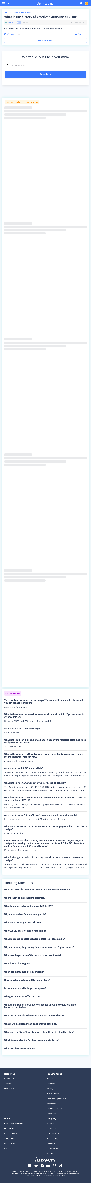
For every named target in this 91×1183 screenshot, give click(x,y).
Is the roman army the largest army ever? (25, 988)
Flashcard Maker (11, 1133)
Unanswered (9, 1089)
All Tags (7, 1084)
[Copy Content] (78, 34)
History (15, 12)
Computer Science (55, 1108)
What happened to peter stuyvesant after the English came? (34, 938)
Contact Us (51, 1128)
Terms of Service (54, 1133)
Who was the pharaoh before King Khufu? (25, 930)
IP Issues (50, 1153)
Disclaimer (51, 1143)
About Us (51, 1123)
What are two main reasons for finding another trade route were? (37, 889)
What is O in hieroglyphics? (18, 963)
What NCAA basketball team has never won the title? (30, 1023)
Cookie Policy (52, 1148)
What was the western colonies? (20, 1048)
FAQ (6, 1148)
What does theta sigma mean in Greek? (24, 922)
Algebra (50, 1079)
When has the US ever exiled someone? (24, 971)
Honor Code (9, 1128)
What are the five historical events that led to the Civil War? (34, 1015)
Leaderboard (9, 1079)
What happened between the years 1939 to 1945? (28, 906)
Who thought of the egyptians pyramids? (24, 897)
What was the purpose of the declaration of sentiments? (32, 955)
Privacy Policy (52, 1138)
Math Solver (9, 1143)
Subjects (7, 12)
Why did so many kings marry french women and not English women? (39, 947)
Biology (50, 1089)
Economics (51, 1113)
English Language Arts (56, 1099)
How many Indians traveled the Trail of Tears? (27, 980)
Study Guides (10, 1138)
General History (26, 12)
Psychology (51, 1104)
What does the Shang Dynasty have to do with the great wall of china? (39, 1032)
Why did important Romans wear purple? (25, 914)
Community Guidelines (14, 1123)
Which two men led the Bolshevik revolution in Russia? (31, 1040)
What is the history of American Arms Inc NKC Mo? (40, 17)
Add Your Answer (45, 40)
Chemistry (51, 1084)
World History (53, 1094)
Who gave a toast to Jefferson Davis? (22, 996)
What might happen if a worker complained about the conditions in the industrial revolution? (40, 1006)
